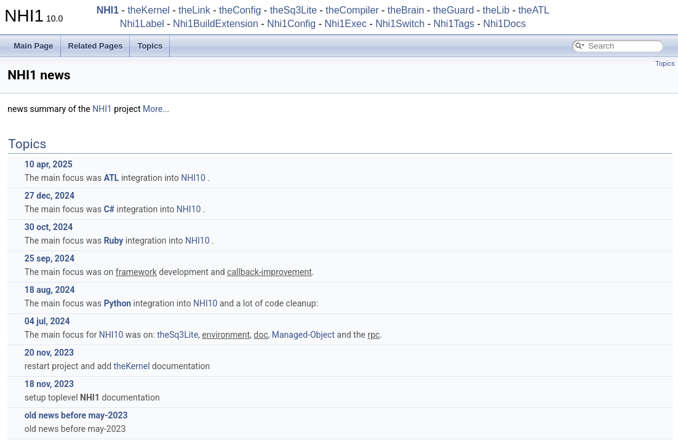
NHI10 (193, 178)
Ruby (114, 240)
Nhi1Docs (504, 23)
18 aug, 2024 (50, 290)
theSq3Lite (293, 10)
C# (109, 209)
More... (156, 109)
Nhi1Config (291, 23)
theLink (194, 10)
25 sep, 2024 (49, 258)
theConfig (240, 10)
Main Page (33, 45)
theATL (533, 10)
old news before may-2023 (76, 415)
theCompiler (351, 10)
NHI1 (102, 109)
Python (118, 303)
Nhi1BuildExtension (215, 23)
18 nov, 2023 (49, 384)
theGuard (453, 10)
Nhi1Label (142, 23)
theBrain (406, 10)
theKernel (148, 10)
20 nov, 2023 (49, 352)
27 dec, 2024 (49, 196)
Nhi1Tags (453, 23)
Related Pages (95, 45)
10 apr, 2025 (49, 164)
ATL (111, 178)
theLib (496, 10)
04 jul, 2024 (47, 321)
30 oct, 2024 (49, 227)
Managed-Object (303, 335)
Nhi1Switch (400, 23)
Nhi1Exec (345, 23)
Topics (149, 45)
